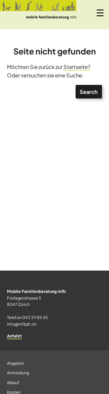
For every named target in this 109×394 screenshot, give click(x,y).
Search (89, 91)
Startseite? (76, 66)
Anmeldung (18, 372)
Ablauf (13, 382)
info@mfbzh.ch (21, 323)
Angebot (15, 363)
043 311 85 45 (35, 317)
